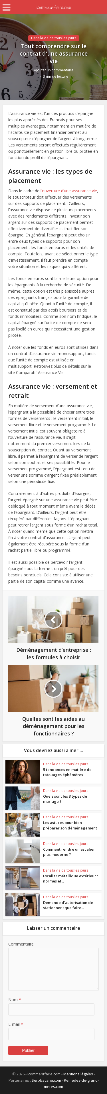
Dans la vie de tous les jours (53, 38)
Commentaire (21, 944)
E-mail (15, 1024)
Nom (14, 999)
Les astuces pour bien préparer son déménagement (70, 825)
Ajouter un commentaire (53, 70)
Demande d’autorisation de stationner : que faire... (68, 905)
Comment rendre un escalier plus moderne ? (69, 852)
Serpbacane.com (46, 1080)
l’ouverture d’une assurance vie (69, 190)
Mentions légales (78, 1074)
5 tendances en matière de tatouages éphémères (67, 772)
